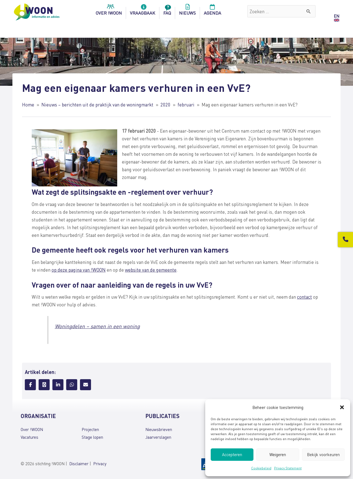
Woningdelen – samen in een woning (97, 326)
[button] (342, 407)
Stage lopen (92, 437)
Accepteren (232, 454)
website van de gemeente (150, 270)
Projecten (90, 429)
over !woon (109, 11)
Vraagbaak (142, 11)
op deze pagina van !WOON (79, 270)
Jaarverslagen (158, 437)
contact (304, 297)
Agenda (212, 11)
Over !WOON (32, 429)
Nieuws (187, 11)
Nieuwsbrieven (158, 429)
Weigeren (277, 454)
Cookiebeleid (261, 468)
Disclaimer (79, 463)
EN (336, 16)
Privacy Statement (288, 468)
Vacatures (29, 437)
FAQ (167, 11)
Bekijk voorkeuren (323, 454)
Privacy (99, 463)
